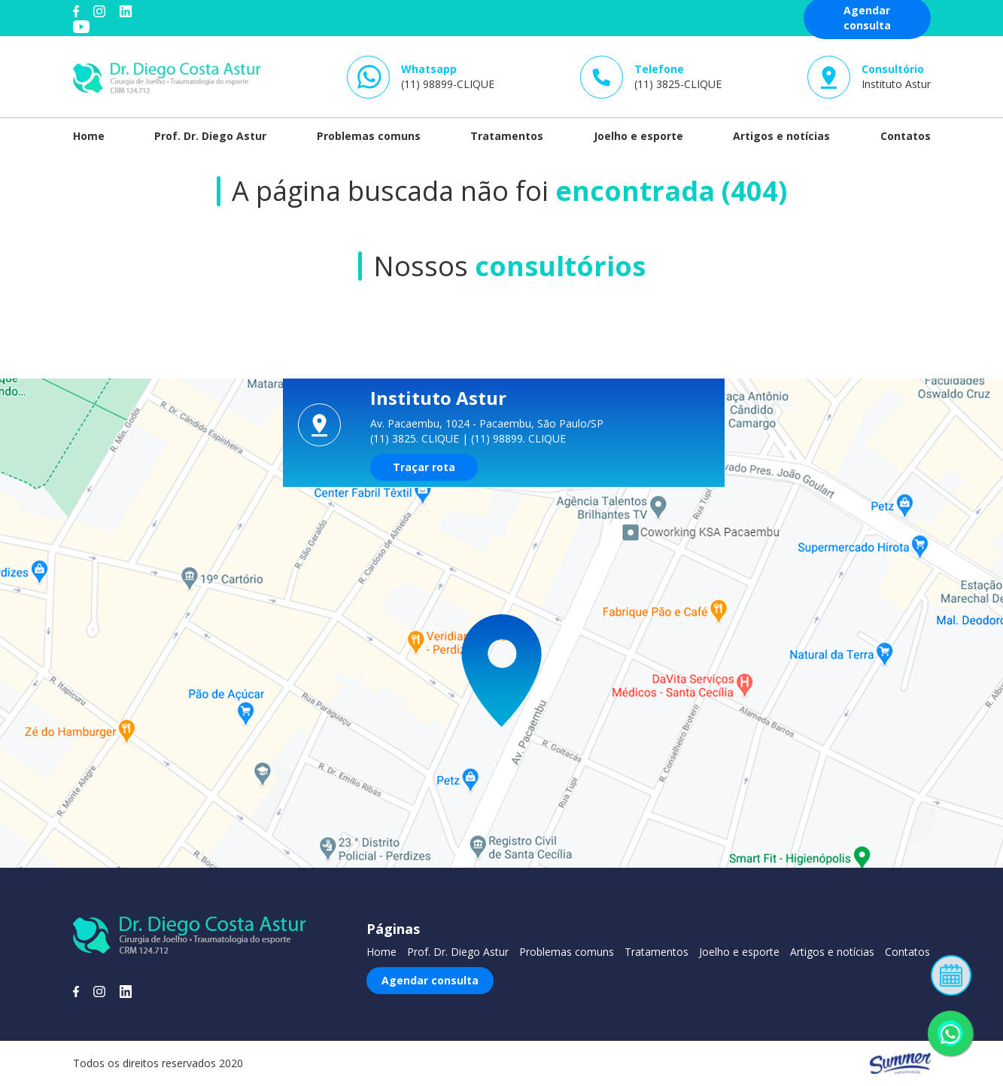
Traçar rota (424, 467)
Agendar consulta (430, 980)
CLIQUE (440, 438)
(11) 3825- (678, 76)
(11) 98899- (447, 76)
